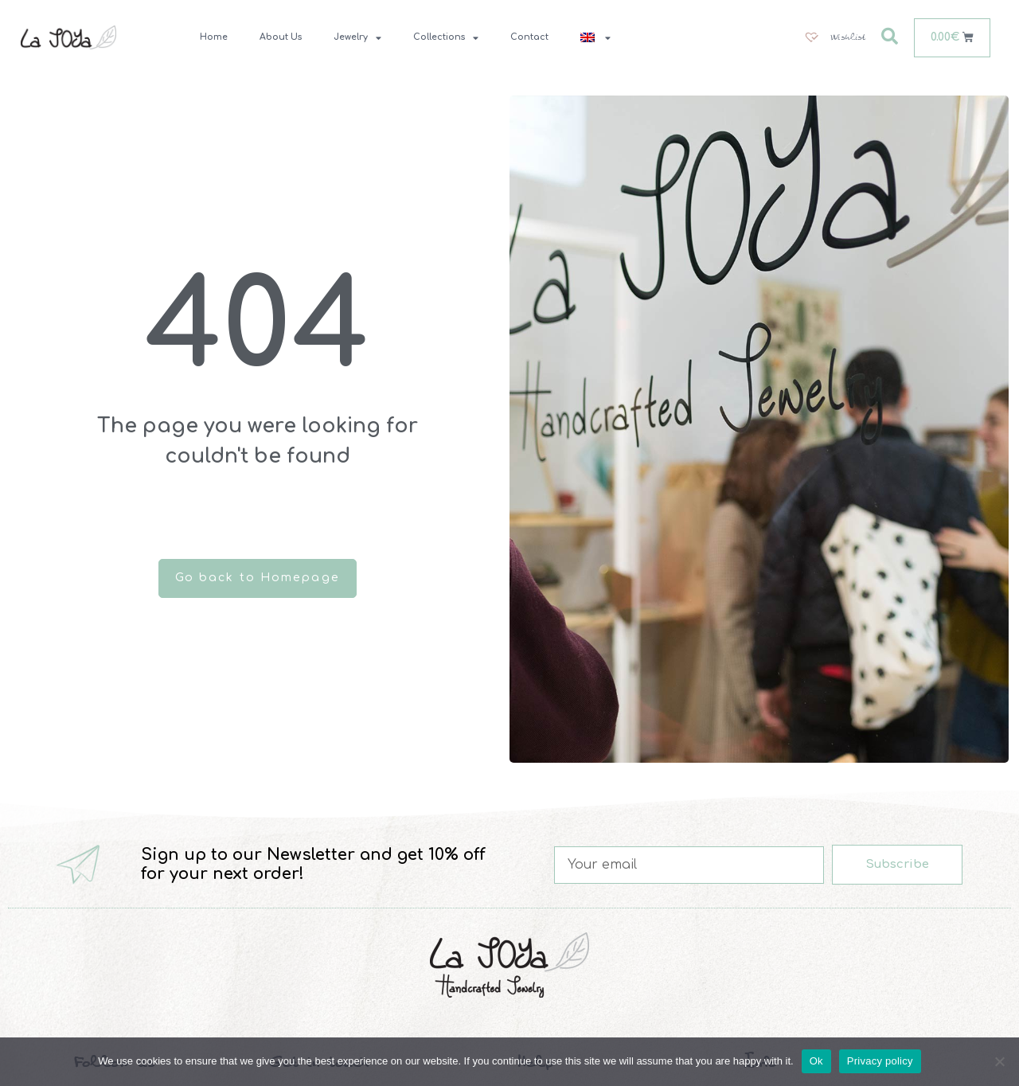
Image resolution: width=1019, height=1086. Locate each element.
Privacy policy (880, 1061)
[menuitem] (595, 37)
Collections (445, 37)
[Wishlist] (834, 37)
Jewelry (357, 37)
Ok (816, 1061)
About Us (281, 37)
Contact (529, 37)
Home (214, 37)
